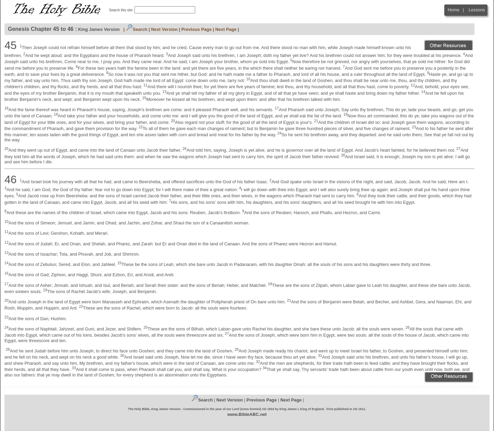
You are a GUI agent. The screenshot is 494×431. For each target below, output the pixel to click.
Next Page (225, 29)
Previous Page (196, 29)
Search (137, 29)
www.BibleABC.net (247, 414)
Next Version (164, 29)
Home (453, 9)
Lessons (477, 9)
